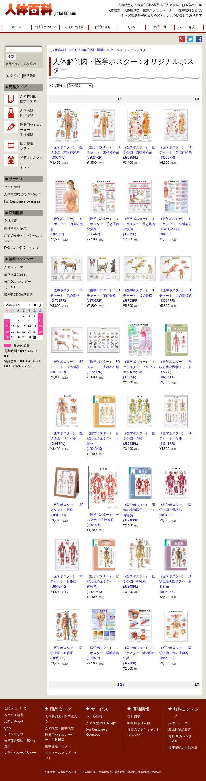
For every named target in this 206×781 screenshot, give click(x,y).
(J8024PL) (57, 157)
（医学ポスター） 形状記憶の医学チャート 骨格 (104, 438)
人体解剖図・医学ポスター (97, 50)
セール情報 (12, 187)
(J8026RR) (167, 157)
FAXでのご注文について (21, 248)
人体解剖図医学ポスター (29, 98)
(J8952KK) (167, 592)
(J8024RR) (94, 157)
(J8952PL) (57, 658)
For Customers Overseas (22, 201)
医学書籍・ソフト (58, 746)
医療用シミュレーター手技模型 (31, 130)
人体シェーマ (13, 267)
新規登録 (29, 76)
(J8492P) (165, 234)
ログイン (13, 76)
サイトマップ (13, 734)
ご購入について (45, 27)
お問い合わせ (13, 721)
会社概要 (10, 221)
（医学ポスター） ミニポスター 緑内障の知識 (139, 653)
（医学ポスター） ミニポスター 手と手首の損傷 (103, 224)
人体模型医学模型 (26, 113)
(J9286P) (129, 663)
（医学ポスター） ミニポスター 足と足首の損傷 (139, 224)
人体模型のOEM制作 (101, 723)
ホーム (16, 27)
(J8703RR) (131, 300)
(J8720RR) (94, 372)
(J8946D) (93, 525)
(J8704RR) (167, 300)
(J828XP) (57, 234)
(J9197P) (93, 658)
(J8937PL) (57, 444)
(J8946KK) (130, 520)
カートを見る (188, 27)
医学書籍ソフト (26, 145)
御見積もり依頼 (15, 228)
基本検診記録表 (15, 274)
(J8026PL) (130, 157)
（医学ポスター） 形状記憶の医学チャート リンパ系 (177, 367)
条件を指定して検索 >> (21, 63)
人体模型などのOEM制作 (22, 194)
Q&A (131, 27)
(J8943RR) (167, 444)
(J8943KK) (94, 449)
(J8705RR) (58, 372)
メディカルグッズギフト (31, 163)
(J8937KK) (167, 377)
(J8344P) (93, 234)
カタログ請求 (74, 27)
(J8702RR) (94, 300)
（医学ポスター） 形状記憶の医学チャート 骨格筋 (141, 510)
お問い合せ (103, 27)
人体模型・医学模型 (59, 728)
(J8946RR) (58, 586)
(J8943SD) (58, 515)
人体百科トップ (63, 50)
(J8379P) (129, 234)
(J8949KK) (94, 592)
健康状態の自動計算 (18, 294)
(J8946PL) (166, 515)
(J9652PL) (166, 658)
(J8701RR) (58, 300)
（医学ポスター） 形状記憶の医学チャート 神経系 (104, 581)
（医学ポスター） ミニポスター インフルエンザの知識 (139, 367)
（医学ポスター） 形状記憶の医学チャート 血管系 (177, 581)
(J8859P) (129, 377)
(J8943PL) (130, 444)
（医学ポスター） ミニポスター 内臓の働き (66, 224)
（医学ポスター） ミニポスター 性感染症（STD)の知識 (175, 224)
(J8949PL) (130, 586)
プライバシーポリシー (20, 752)
